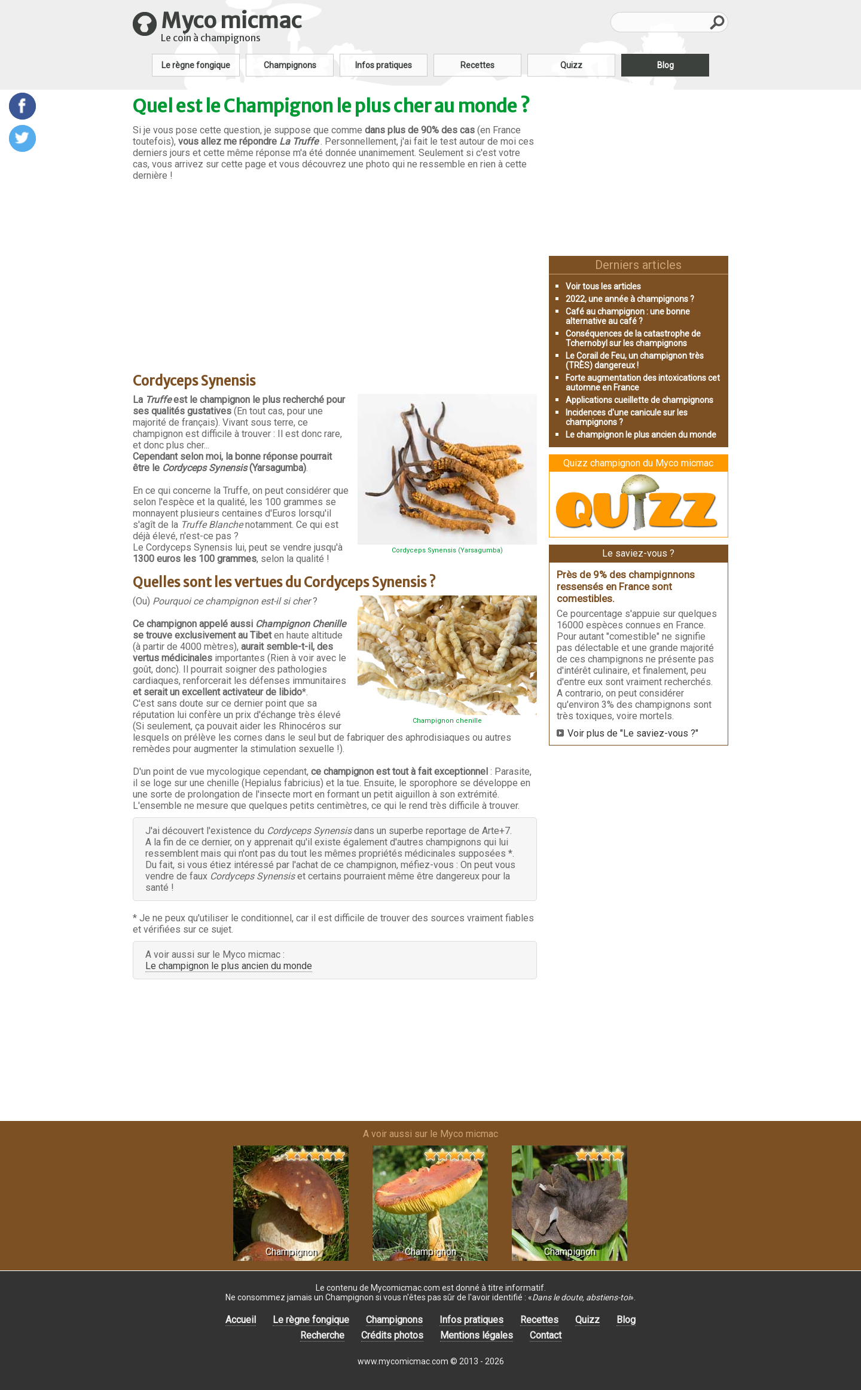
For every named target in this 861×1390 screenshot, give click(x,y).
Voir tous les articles (603, 286)
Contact (545, 1335)
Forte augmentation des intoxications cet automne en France (643, 382)
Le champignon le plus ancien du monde (228, 966)
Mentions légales (476, 1335)
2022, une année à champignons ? (630, 299)
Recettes (477, 65)
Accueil (240, 1319)
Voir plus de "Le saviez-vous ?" (632, 733)
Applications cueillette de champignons (639, 400)
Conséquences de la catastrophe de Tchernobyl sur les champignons (633, 338)
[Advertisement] (335, 272)
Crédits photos (392, 1335)
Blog (665, 65)
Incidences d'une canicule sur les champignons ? (627, 417)
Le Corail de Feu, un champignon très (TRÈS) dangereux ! (635, 360)
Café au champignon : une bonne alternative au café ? (628, 316)
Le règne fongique (195, 65)
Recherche (322, 1335)
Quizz (571, 65)
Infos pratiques (383, 65)
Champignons (290, 65)
